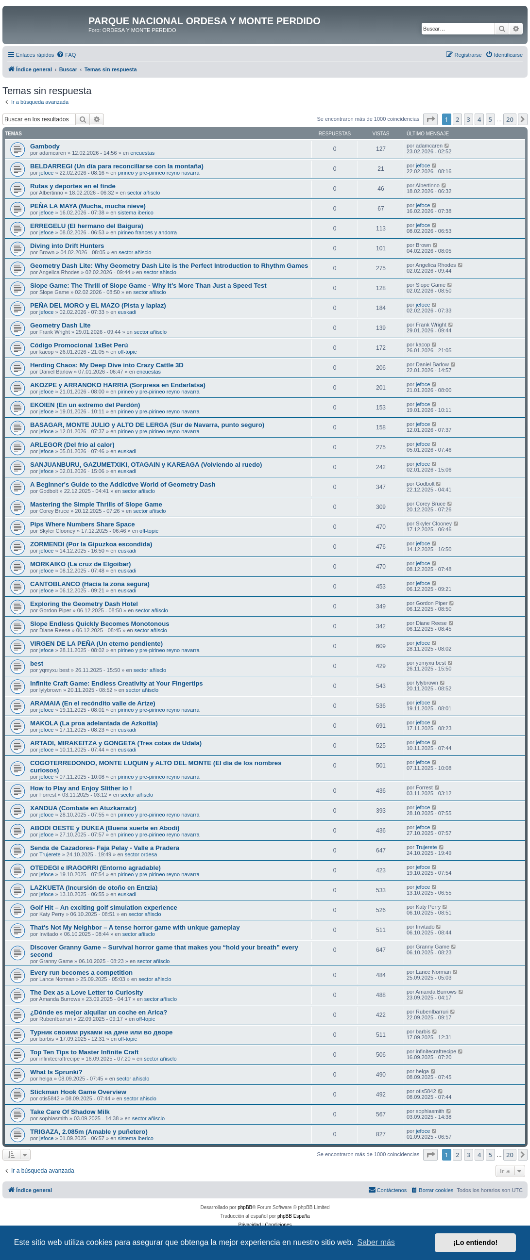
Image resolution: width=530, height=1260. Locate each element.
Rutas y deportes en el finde (73, 186)
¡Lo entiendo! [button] (475, 1242)
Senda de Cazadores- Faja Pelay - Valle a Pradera (104, 847)
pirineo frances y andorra (147, 232)
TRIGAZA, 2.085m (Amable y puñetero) (89, 1131)
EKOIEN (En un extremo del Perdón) (85, 405)
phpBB (245, 1207)
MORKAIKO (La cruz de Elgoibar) (80, 564)
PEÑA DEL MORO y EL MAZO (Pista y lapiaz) (98, 305)
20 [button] (509, 119)
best (36, 663)
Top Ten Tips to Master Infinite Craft (84, 1052)
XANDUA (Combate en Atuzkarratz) (83, 808)
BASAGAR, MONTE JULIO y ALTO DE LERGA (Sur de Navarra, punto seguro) (147, 424)
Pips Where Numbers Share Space (82, 524)
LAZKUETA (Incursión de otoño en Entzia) (93, 887)
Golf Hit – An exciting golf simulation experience (103, 907)
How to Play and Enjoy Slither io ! (81, 788)
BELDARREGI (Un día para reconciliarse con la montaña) (117, 166)
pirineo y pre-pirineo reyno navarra (158, 173)
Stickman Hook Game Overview (78, 1092)
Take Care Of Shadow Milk (70, 1111)
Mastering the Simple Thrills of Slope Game (96, 504)
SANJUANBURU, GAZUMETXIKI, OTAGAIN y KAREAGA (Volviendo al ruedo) (146, 464)
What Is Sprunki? (56, 1072)
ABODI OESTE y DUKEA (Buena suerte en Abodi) (105, 828)
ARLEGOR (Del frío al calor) (72, 444)
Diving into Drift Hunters (67, 245)
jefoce (46, 173)
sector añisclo (143, 193)
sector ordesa (141, 854)
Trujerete (50, 854)
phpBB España (293, 1216)
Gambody (45, 146)
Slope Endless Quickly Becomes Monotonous (100, 623)
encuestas (142, 153)
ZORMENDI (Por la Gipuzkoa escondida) (91, 544)
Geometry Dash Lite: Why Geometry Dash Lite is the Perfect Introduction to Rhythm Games (169, 265)
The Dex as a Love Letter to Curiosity (86, 992)
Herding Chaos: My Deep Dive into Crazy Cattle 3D (107, 365)
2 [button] (457, 119)
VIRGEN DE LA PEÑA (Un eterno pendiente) (96, 643)
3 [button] (468, 119)
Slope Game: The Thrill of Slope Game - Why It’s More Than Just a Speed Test (148, 285)
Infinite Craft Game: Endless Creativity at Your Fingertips (116, 683)
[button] (430, 119)
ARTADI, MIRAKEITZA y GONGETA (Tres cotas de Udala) (116, 743)
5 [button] (490, 119)
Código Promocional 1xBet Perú (79, 345)
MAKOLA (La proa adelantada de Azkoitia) (94, 723)
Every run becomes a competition (81, 972)
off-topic (127, 352)
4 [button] (479, 119)
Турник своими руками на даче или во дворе (101, 1032)
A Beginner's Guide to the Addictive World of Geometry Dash (122, 484)
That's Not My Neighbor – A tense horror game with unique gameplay (135, 927)
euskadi (127, 312)
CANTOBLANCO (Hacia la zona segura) (90, 584)
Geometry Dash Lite (60, 325)
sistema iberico (135, 212)
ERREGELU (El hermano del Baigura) (86, 225)
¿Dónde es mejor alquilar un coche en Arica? (98, 1012)
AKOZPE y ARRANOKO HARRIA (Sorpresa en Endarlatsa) (117, 385)
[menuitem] (66, 55)
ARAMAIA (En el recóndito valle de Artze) (92, 703)
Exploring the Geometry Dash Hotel (84, 603)
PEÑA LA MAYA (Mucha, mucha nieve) (88, 206)
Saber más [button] (376, 1242)
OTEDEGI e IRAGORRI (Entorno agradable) (95, 867)
